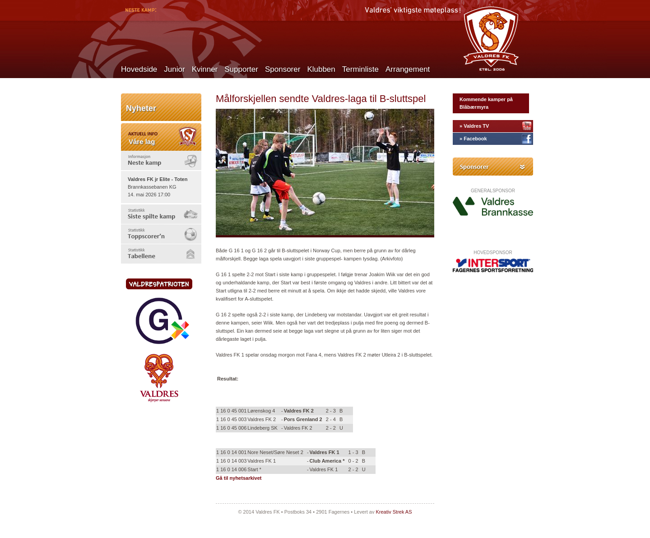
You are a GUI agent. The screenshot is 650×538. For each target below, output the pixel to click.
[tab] (161, 160)
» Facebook (473, 138)
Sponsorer (282, 69)
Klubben (321, 69)
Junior (174, 69)
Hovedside (139, 69)
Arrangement (407, 69)
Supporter (241, 69)
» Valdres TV (474, 126)
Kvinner (205, 69)
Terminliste (360, 69)
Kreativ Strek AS (394, 512)
